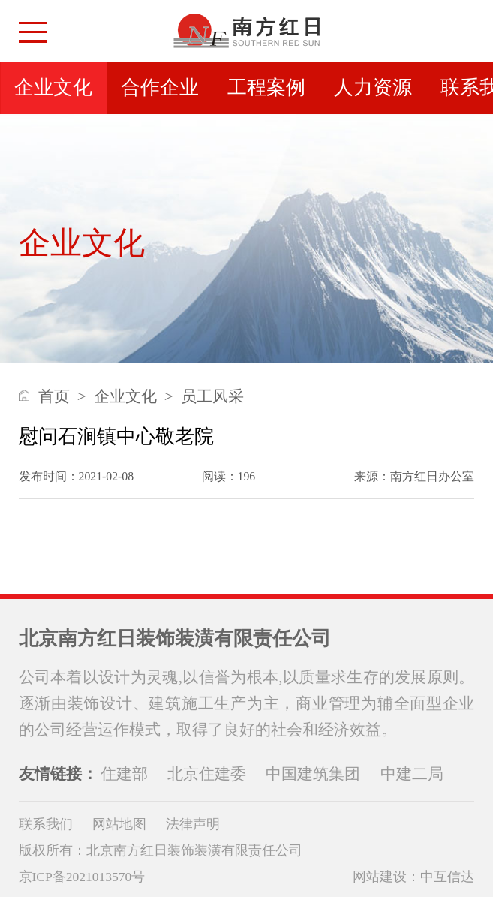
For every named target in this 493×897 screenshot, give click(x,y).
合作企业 (160, 87)
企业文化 (53, 87)
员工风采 (212, 396)
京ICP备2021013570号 (82, 876)
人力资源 (373, 87)
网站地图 (119, 824)
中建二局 (411, 774)
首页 (54, 396)
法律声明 (193, 824)
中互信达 (447, 876)
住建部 (124, 774)
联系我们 (46, 824)
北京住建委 (206, 774)
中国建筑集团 (313, 774)
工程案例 (266, 87)
